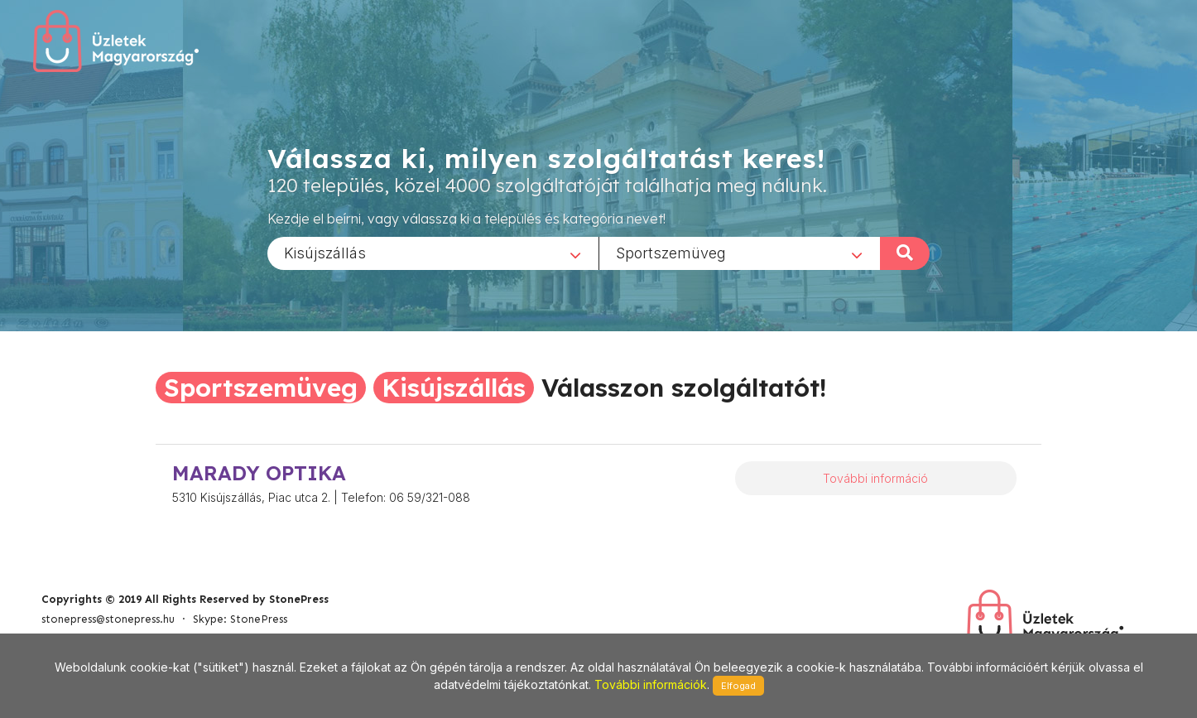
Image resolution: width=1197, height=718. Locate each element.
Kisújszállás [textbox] (325, 252)
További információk (650, 684)
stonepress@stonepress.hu (108, 619)
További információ (875, 478)
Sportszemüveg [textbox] (671, 252)
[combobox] (432, 252)
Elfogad (738, 685)
